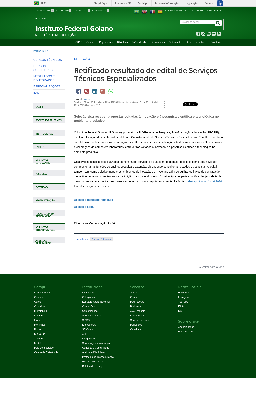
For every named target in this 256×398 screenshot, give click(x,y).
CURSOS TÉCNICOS (47, 59)
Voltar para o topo (211, 267)
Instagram (183, 297)
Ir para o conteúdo (44, 10)
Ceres (37, 301)
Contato (90, 42)
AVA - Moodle (139, 42)
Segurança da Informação (96, 343)
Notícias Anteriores (101, 239)
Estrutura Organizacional (96, 301)
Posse (37, 329)
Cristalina (39, 306)
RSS (180, 311)
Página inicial (41, 51)
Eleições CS (89, 324)
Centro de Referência (46, 352)
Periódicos (200, 42)
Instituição (88, 292)
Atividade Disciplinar (93, 352)
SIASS (86, 320)
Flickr (181, 306)
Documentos (158, 42)
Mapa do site (214, 10)
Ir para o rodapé (100, 10)
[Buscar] (218, 23)
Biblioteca (122, 42)
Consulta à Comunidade (95, 347)
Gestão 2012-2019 (92, 361)
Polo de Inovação (44, 347)
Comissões (88, 306)
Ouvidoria (215, 42)
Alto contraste (194, 10)
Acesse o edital (84, 206)
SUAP (78, 42)
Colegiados (88, 297)
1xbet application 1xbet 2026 (204, 181)
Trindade (39, 338)
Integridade (88, 338)
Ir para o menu (64, 10)
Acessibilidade (173, 10)
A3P (84, 334)
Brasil (40, 3)
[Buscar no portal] (197, 22)
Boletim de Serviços (93, 366)
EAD (36, 92)
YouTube (183, 301)
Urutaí (37, 343)
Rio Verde (39, 334)
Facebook (183, 292)
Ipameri (38, 315)
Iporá (37, 320)
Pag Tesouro (106, 42)
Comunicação (90, 311)
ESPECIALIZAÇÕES (47, 86)
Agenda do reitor (91, 315)
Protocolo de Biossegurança (98, 357)
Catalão (38, 297)
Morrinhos (39, 324)
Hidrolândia (40, 311)
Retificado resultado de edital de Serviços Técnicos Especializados (145, 74)
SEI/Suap (87, 329)
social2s (87, 99)
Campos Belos (42, 292)
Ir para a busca (82, 10)
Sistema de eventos (180, 42)
